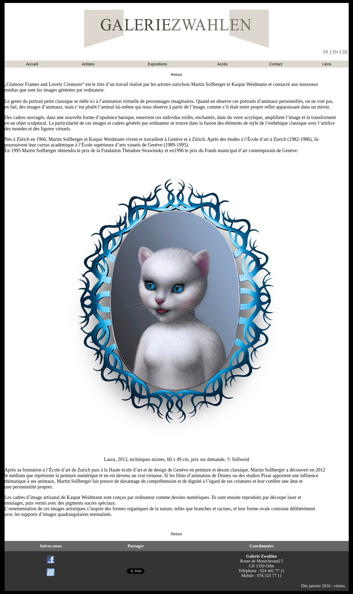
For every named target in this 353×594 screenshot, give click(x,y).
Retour (176, 74)
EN (335, 52)
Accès (222, 64)
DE (345, 52)
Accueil (32, 64)
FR (325, 52)
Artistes (88, 64)
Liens (326, 64)
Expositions (157, 64)
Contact (275, 64)
